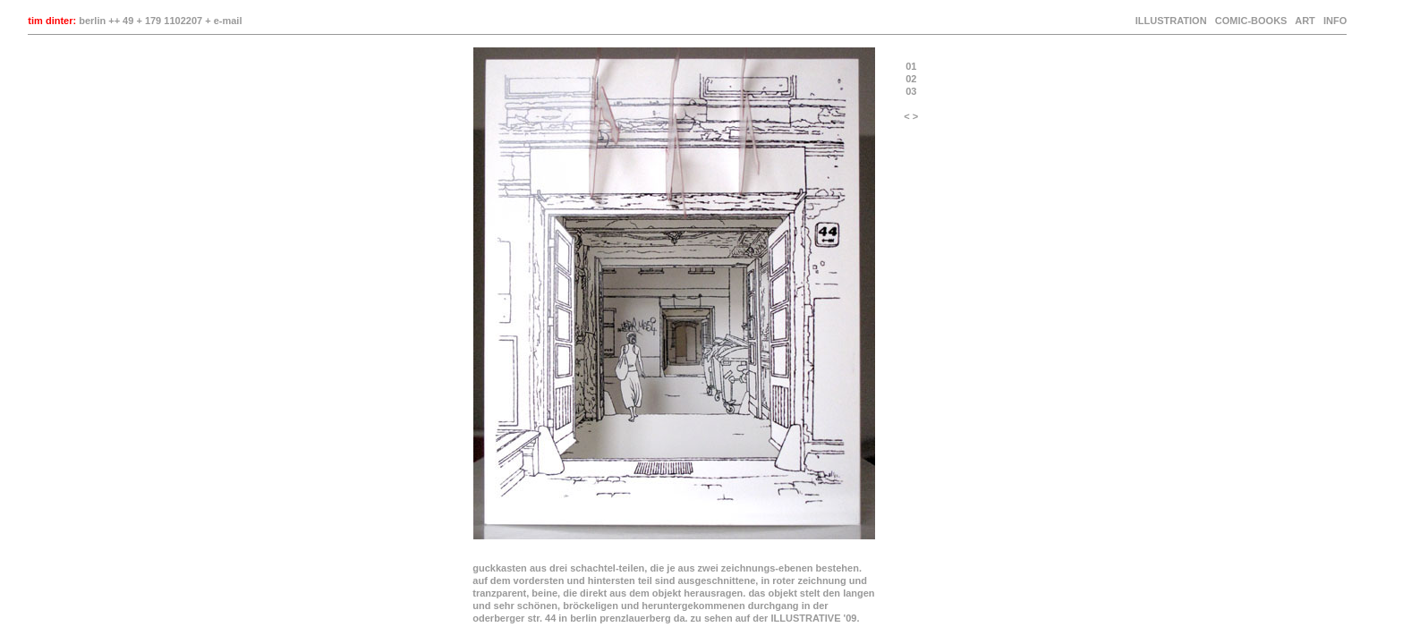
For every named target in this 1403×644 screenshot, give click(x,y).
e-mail (228, 20)
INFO (1334, 20)
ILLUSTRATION (1171, 20)
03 (911, 91)
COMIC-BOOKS (1251, 20)
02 (911, 78)
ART (1305, 20)
